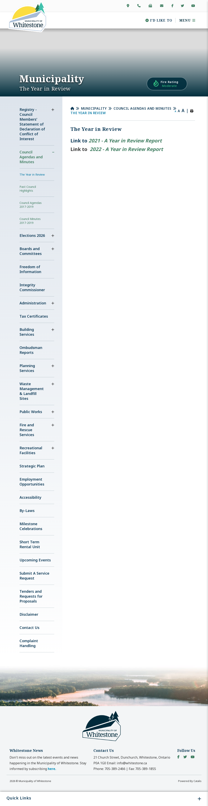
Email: (127, 763)
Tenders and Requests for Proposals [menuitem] (31, 596)
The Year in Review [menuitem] (32, 174)
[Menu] (186, 20)
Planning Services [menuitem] (27, 368)
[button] (52, 109)
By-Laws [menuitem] (27, 510)
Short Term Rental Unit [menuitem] (30, 544)
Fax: (142, 769)
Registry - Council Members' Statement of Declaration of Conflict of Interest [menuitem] (32, 124)
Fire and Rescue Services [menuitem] (27, 429)
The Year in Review (88, 113)
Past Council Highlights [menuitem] (28, 188)
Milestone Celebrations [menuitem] (31, 526)
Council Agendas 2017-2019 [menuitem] (31, 205)
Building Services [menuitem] (27, 332)
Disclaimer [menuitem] (29, 614)
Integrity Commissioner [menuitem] (32, 287)
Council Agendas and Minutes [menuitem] (31, 157)
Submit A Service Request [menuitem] (34, 576)
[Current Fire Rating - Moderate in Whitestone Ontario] (167, 83)
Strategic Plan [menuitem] (32, 466)
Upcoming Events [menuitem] (35, 560)
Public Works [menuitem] (31, 411)
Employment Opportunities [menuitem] (32, 482)
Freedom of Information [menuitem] (30, 269)
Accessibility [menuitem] (30, 497)
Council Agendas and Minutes (142, 108)
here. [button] (52, 769)
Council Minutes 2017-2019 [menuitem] (30, 221)
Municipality (94, 108)
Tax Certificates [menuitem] (34, 316)
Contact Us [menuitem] (29, 627)
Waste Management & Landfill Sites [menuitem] (32, 391)
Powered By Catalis (190, 781)
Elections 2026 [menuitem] (32, 235)
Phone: (109, 769)
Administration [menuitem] (33, 303)
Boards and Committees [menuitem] (31, 251)
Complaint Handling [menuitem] (29, 643)
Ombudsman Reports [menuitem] (31, 350)
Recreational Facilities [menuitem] (31, 450)
